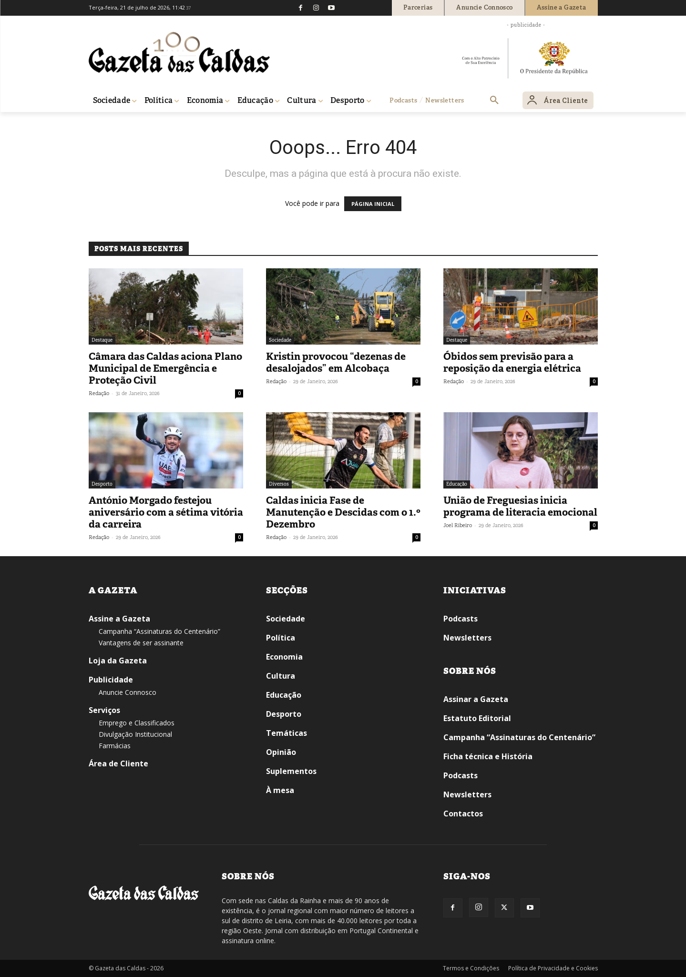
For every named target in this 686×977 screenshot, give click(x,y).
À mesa (280, 790)
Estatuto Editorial (477, 718)
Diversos (279, 484)
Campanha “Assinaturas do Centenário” (159, 631)
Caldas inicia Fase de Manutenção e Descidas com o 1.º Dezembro (343, 512)
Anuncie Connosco (127, 692)
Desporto (102, 484)
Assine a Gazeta (119, 618)
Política (280, 637)
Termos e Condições (471, 968)
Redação (99, 393)
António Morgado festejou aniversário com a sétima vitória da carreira (166, 512)
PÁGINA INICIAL (372, 203)
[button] (494, 100)
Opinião (281, 752)
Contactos (463, 813)
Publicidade (111, 679)
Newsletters (467, 637)
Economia (284, 656)
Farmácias (115, 745)
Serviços (104, 710)
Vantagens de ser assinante (141, 642)
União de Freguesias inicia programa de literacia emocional (520, 506)
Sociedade (280, 340)
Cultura (280, 676)
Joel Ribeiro (457, 525)
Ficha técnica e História (487, 756)
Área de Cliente (118, 763)
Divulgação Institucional (135, 734)
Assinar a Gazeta (475, 699)
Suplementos (291, 771)
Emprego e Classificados (136, 722)
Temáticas (286, 733)
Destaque (102, 340)
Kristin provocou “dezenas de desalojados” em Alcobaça (336, 362)
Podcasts (460, 618)
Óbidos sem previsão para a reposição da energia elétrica (512, 362)
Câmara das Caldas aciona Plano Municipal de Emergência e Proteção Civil (165, 368)
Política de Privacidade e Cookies (553, 968)
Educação (456, 484)
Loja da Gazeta (118, 660)
